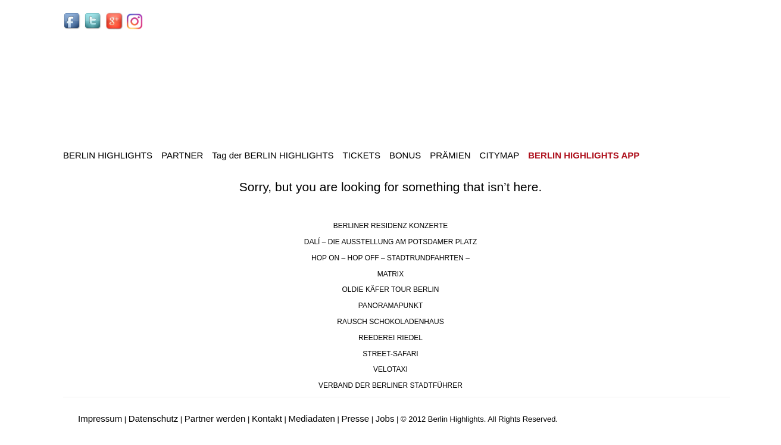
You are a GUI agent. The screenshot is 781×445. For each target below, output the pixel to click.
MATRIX (390, 274)
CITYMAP (500, 155)
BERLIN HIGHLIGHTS (107, 155)
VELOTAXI (390, 369)
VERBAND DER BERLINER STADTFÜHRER (390, 385)
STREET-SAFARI (390, 354)
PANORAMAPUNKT (390, 305)
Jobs (385, 418)
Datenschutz (153, 418)
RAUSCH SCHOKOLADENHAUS (390, 322)
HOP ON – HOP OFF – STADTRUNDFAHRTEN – (390, 258)
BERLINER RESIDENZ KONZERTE (390, 226)
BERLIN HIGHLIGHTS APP (583, 155)
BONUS (405, 155)
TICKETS (361, 155)
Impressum (100, 418)
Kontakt (267, 418)
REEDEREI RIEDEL (390, 338)
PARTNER (182, 155)
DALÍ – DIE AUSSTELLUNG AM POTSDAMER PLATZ (390, 242)
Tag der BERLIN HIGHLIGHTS (272, 155)
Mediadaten (311, 418)
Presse (355, 418)
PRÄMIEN (450, 155)
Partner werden (215, 418)
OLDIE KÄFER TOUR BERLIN (390, 289)
